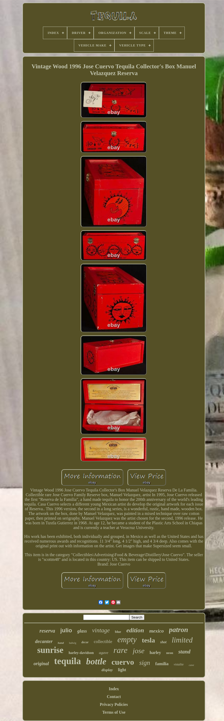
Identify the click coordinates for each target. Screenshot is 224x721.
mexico (156, 631)
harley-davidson (81, 653)
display (107, 670)
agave (103, 653)
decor (84, 642)
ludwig (72, 642)
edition (135, 630)
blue (118, 632)
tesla (148, 640)
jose (138, 651)
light (122, 670)
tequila (67, 661)
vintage (101, 630)
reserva (47, 631)
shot (163, 642)
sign (144, 662)
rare (120, 650)
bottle (96, 661)
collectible (103, 641)
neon (169, 653)
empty (127, 639)
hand (61, 642)
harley (155, 652)
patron (178, 630)
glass (82, 631)
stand (184, 651)
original (41, 663)
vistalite (179, 664)
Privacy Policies (114, 704)
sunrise (50, 650)
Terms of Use (113, 712)
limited (182, 640)
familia (162, 663)
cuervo (123, 662)
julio (66, 630)
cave (191, 664)
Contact (114, 696)
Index (114, 689)
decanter (44, 641)
